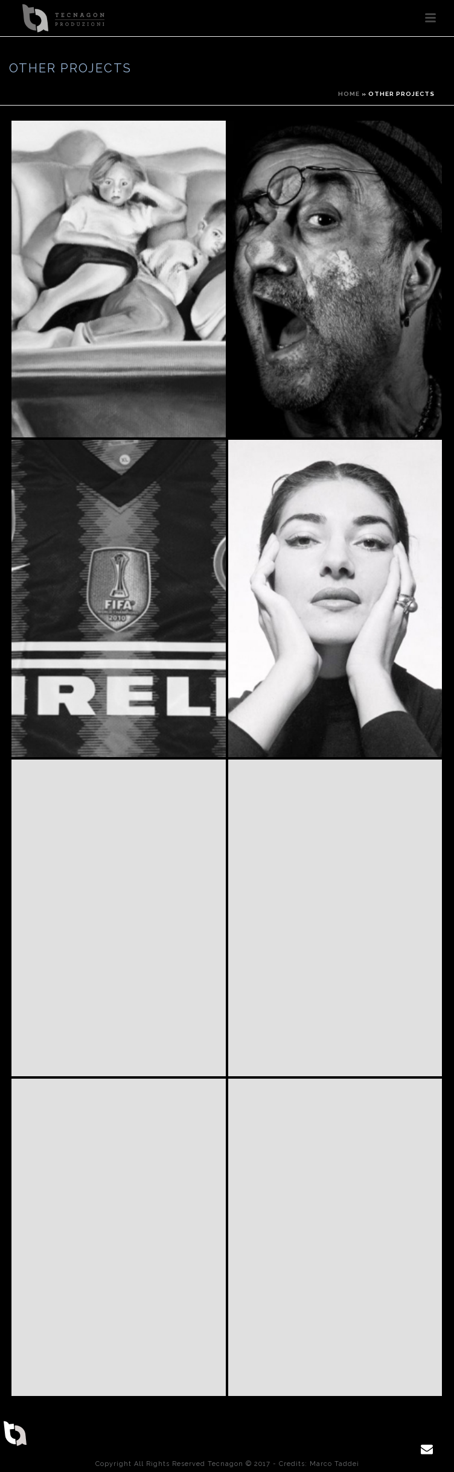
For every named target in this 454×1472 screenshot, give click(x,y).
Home (349, 93)
